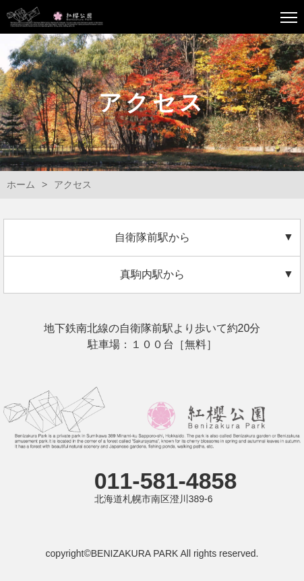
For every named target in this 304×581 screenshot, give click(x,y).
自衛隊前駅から (152, 237)
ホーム (21, 184)
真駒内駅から (152, 274)
